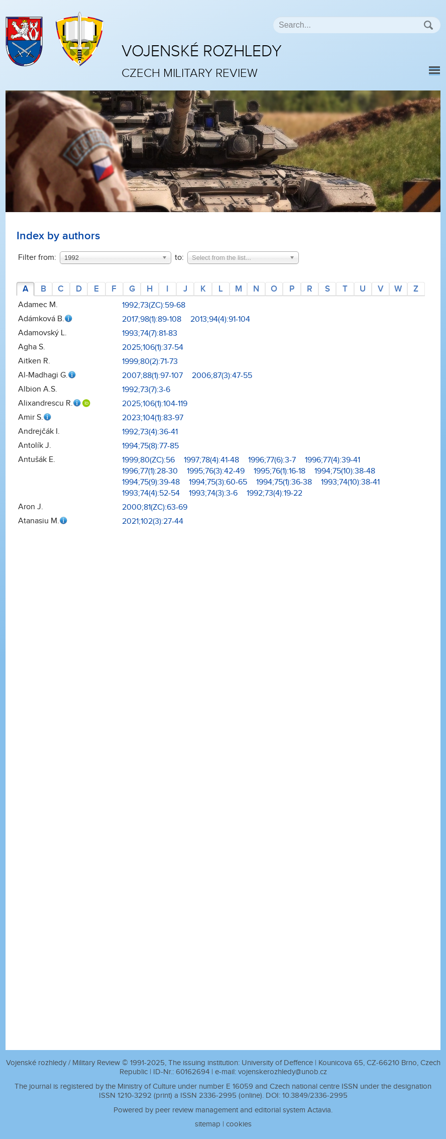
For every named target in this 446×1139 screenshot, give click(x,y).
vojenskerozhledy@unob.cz (282, 1072)
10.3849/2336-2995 (315, 1095)
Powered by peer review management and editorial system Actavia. (223, 1110)
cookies (239, 1124)
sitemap (207, 1124)
